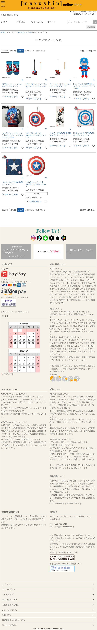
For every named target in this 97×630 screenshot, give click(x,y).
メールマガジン (90, 14)
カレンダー (6, 316)
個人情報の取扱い (9, 625)
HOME (3, 32)
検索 (95, 22)
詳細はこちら (59, 371)
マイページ (92, 12)
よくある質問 (7, 594)
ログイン (74, 12)
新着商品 (21, 22)
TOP (4, 22)
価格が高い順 (40, 51)
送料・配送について (58, 264)
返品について (55, 389)
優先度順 (13, 51)
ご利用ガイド (78, 14)
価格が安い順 (29, 51)
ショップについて (9, 610)
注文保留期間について (10, 512)
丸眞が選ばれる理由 (10, 605)
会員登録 (83, 12)
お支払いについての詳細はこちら (15, 311)
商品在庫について (57, 476)
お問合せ (53, 512)
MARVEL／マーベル (24, 32)
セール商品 (37, 22)
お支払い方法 (7, 264)
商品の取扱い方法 (9, 599)
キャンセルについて (9, 389)
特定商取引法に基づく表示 (13, 620)
